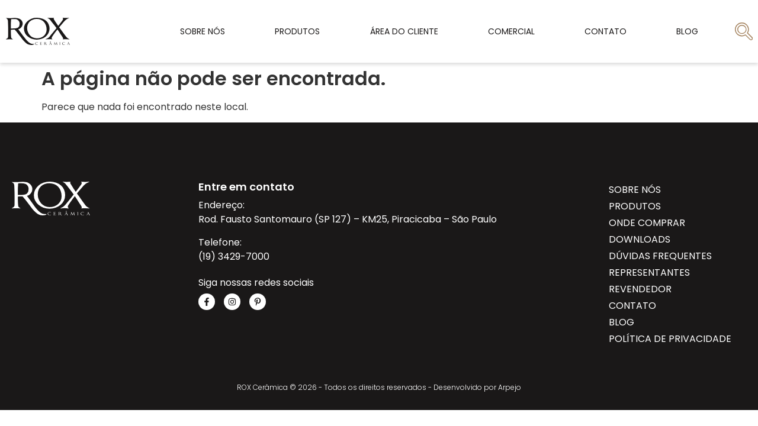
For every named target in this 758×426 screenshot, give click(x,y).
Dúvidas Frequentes (660, 256)
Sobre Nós (202, 31)
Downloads (639, 239)
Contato (605, 31)
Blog (687, 31)
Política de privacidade (670, 339)
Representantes (649, 272)
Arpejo (509, 387)
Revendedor (640, 289)
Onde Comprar (647, 223)
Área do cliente (404, 31)
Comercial (511, 31)
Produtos (297, 31)
